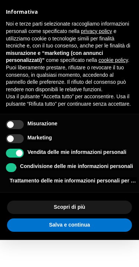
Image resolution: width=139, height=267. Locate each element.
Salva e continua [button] (69, 225)
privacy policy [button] (96, 31)
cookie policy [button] (113, 60)
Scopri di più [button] (69, 207)
